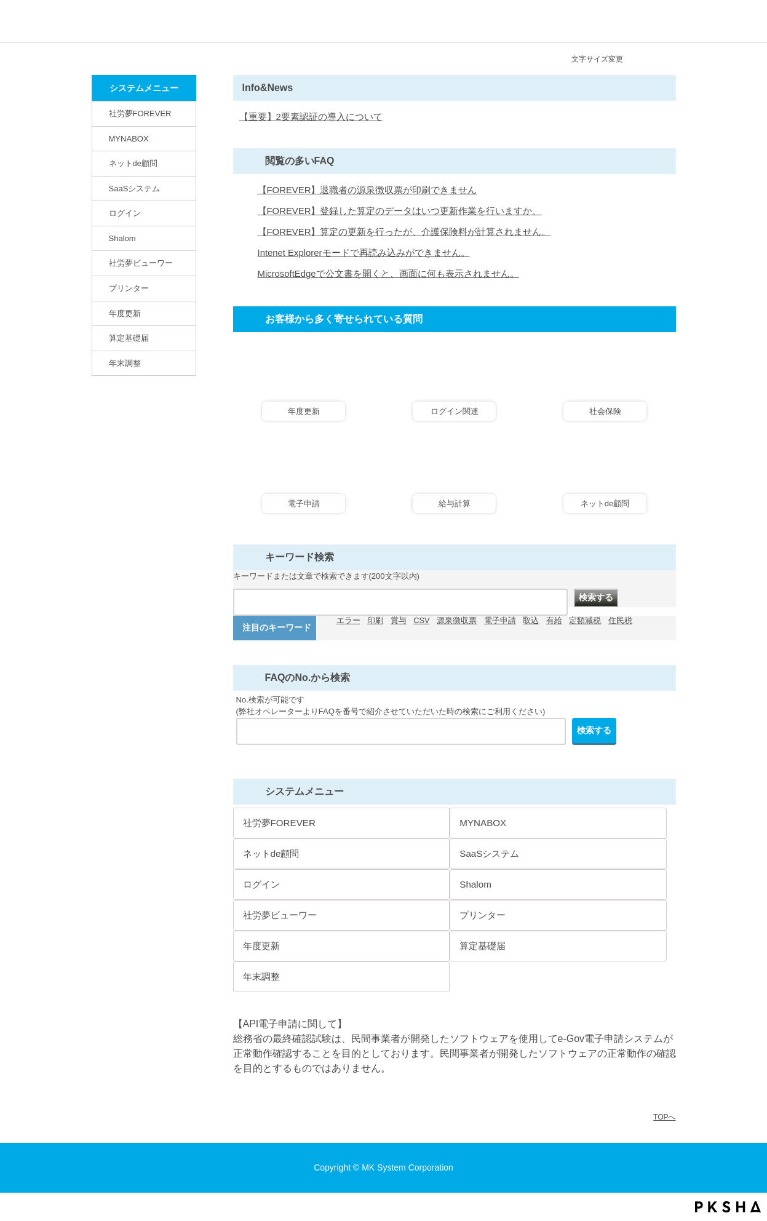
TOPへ (664, 1117)
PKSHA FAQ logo (728, 1207)
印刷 (375, 620)
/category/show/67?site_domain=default (101, 238)
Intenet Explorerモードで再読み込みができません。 (364, 253)
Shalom (122, 238)
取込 (531, 620)
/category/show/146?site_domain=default (101, 113)
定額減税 (585, 620)
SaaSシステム (135, 188)
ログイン (125, 213)
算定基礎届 (129, 338)
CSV (421, 620)
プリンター (129, 288)
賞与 (399, 620)
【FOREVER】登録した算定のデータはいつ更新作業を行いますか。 (400, 211)
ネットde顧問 (133, 163)
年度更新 (125, 313)
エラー (348, 620)
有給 (554, 620)
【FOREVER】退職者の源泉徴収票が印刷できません (367, 190)
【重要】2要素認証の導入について (311, 117)
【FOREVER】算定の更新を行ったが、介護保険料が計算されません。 (404, 232)
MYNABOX (129, 138)
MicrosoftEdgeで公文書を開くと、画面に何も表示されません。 (388, 274)
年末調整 (125, 363)
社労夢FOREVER (140, 113)
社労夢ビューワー (141, 263)
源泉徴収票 (457, 620)
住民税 (620, 620)
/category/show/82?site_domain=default (101, 163)
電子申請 (500, 620)
